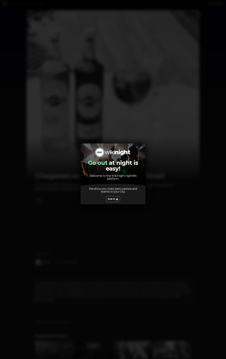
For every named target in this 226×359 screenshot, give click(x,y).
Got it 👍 (113, 199)
